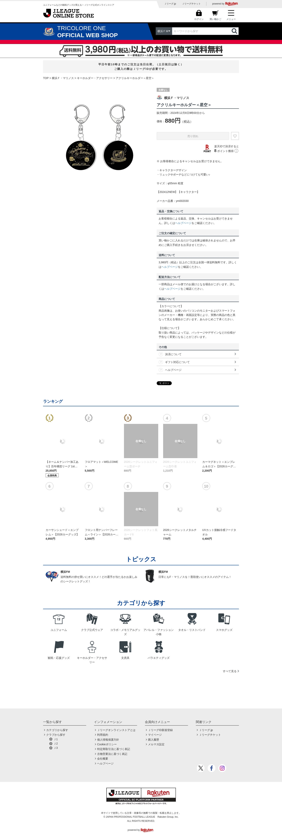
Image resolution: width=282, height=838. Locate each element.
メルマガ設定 (156, 744)
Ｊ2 (55, 743)
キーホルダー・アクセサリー (95, 78)
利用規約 (102, 734)
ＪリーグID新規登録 (160, 730)
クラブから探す (55, 734)
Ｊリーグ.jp (170, 3)
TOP (46, 78)
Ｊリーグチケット (191, 3)
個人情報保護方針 (108, 739)
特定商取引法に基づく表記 (113, 749)
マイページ (155, 734)
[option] (97, 137)
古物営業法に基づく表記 (112, 753)
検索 (235, 31)
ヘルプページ (183, 223)
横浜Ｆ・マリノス (63, 78)
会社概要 (102, 758)
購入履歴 (153, 739)
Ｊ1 (55, 739)
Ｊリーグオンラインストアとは (116, 730)
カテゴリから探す (57, 730)
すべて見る (230, 671)
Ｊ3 (55, 747)
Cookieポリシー (107, 744)
